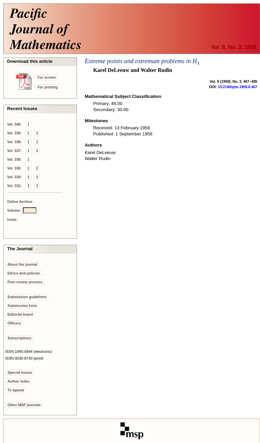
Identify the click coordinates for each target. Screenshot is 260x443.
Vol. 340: (14, 124)
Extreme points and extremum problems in (142, 60)
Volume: (14, 210)
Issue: (12, 219)
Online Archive (19, 202)
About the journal (22, 264)
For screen (46, 77)
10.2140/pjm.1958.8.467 (237, 87)
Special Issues (19, 372)
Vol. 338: (14, 142)
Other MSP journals (24, 405)
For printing (47, 87)
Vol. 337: (14, 151)
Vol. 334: (14, 177)
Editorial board (20, 314)
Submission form (22, 306)
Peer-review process (25, 282)
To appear (15, 390)
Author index (18, 381)
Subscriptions (19, 338)
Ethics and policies (23, 273)
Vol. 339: (14, 133)
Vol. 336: (14, 159)
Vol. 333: (14, 186)
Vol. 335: (14, 168)
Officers (14, 323)
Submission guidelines (27, 297)
